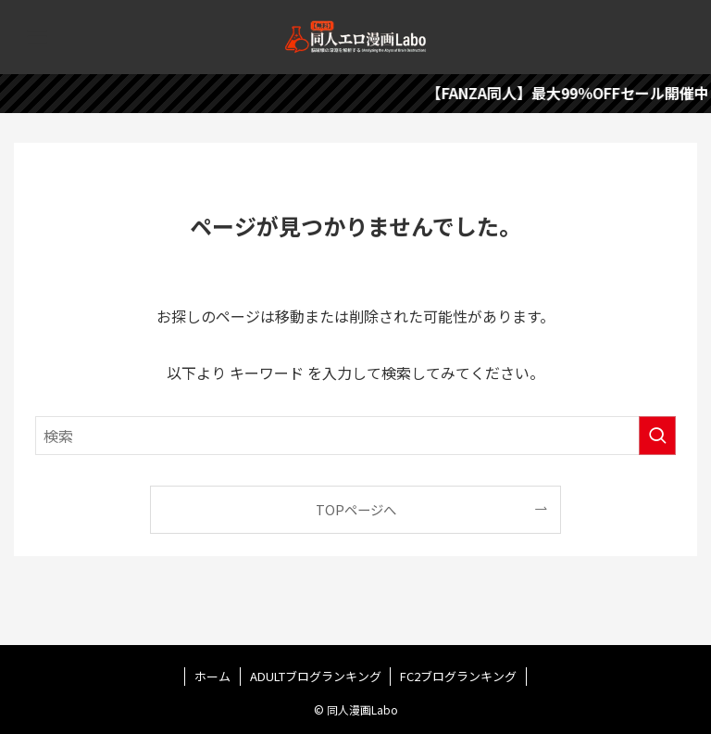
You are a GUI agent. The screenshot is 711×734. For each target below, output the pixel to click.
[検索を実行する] (657, 435)
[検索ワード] (355, 435)
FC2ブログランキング (458, 676)
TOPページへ (356, 509)
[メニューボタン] (37, 37)
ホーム (212, 676)
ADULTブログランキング (315, 676)
